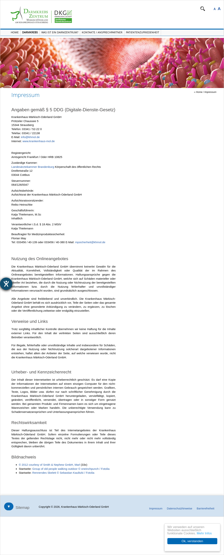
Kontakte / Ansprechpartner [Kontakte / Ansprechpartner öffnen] (102, 32)
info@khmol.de (30, 137)
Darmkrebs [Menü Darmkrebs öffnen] (30, 32)
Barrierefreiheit (205, 508)
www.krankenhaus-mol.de (39, 141)
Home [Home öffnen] (15, 32)
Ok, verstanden (192, 541)
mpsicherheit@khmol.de (90, 242)
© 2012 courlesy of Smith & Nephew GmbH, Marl (49, 464)
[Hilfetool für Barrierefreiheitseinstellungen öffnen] (6, 284)
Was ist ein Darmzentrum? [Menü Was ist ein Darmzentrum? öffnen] (59, 32)
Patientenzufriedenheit (142, 32)
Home (199, 92)
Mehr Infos (204, 533)
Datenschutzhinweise (179, 508)
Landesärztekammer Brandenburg (32, 166)
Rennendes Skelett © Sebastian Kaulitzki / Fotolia (63, 472)
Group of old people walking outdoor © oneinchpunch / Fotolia (70, 468)
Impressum (210, 92)
